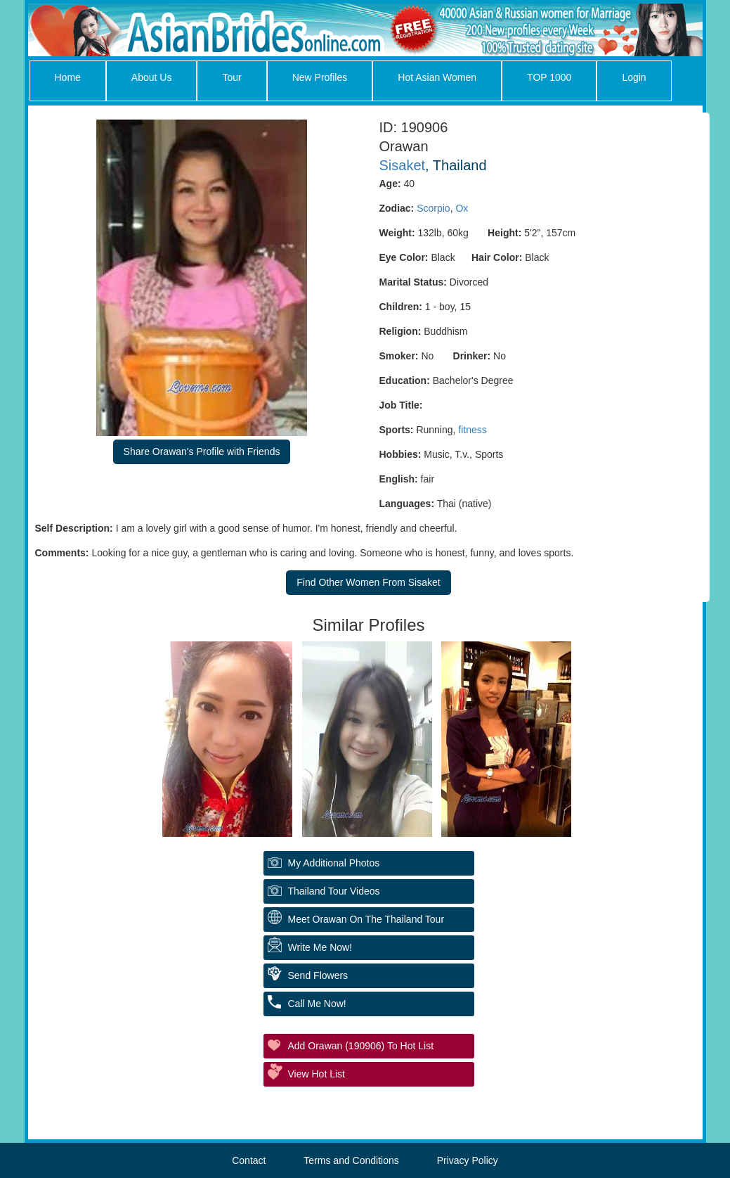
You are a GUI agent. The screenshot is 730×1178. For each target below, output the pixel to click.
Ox (461, 208)
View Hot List (316, 1074)
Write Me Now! (320, 947)
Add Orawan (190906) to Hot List (361, 1045)
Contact (249, 1160)
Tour (231, 77)
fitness (472, 429)
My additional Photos (334, 863)
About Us (151, 77)
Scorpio (433, 208)
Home (68, 77)
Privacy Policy (467, 1160)
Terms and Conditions (351, 1160)
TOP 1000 (549, 77)
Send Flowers (318, 975)
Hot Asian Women (437, 77)
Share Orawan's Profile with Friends (202, 451)
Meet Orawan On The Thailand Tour (366, 919)
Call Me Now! (317, 1003)
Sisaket (402, 165)
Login (634, 77)
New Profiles (320, 77)
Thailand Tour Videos (334, 891)
